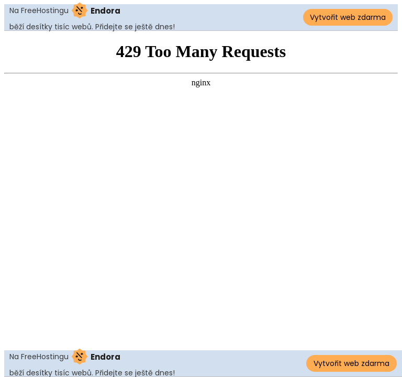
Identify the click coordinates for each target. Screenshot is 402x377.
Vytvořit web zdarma (348, 17)
